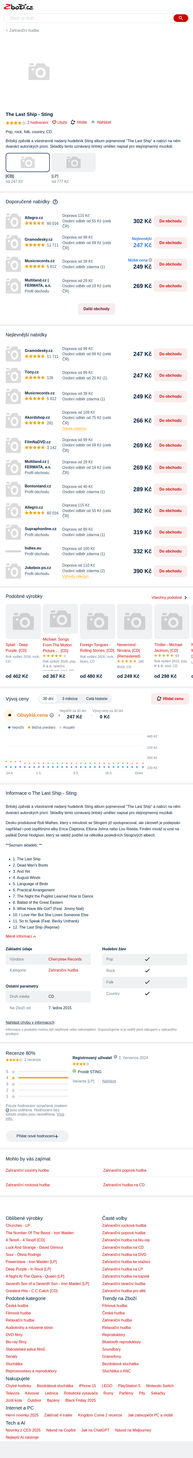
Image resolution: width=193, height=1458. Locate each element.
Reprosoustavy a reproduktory (31, 1371)
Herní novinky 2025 (22, 1415)
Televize (13, 1393)
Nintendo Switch (160, 1386)
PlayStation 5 (129, 1386)
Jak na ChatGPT (95, 1430)
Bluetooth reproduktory (121, 1342)
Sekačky (158, 1393)
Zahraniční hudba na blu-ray (126, 1240)
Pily (142, 1393)
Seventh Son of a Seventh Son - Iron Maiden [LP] (47, 1284)
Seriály (11, 1356)
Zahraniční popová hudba (124, 1170)
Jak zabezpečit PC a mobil (150, 1415)
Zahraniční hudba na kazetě (125, 1276)
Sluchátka (14, 1364)
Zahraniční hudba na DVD (124, 1255)
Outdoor (34, 1400)
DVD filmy (14, 1335)
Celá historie (96, 699)
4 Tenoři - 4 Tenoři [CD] (25, 1240)
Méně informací (19, 936)
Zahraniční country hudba (27, 1170)
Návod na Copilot (61, 1430)
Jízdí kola (14, 1400)
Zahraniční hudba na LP (122, 1269)
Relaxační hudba (20, 1320)
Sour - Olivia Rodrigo (23, 1255)
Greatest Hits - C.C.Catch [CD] (32, 1291)
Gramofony (111, 1356)
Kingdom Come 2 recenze (100, 1415)
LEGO (107, 1386)
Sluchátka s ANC (116, 1371)
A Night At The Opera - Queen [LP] (35, 1276)
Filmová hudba (18, 1313)
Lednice (51, 1393)
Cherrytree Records (65, 959)
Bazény (53, 1400)
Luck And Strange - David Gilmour (34, 1247)
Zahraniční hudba (24, 30)
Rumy (109, 1393)
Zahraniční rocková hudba (28, 1185)
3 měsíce (70, 699)
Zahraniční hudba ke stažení (126, 1262)
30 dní (48, 699)
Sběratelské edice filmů (25, 1349)
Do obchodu (170, 221)
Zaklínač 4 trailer (58, 1415)
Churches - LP (18, 1225)
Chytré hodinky (18, 1386)
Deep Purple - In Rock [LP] (28, 1269)
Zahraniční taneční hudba (123, 1284)
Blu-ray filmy (16, 1342)
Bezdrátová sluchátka (120, 1364)
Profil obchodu (37, 291)
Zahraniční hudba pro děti (124, 1291)
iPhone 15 (87, 1386)
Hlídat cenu (170, 698)
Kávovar (32, 1393)
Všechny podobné (169, 598)
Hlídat (79, 122)
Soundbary (111, 1349)
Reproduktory (113, 1335)
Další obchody (96, 309)
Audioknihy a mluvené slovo (29, 1328)
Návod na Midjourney (133, 1430)
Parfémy (126, 1393)
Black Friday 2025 (80, 1400)
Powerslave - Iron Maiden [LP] (31, 1262)
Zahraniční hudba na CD (124, 1185)
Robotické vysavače (81, 1393)
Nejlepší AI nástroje (22, 1437)
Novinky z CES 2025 (23, 1430)
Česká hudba (17, 1306)
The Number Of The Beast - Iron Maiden (40, 1233)
